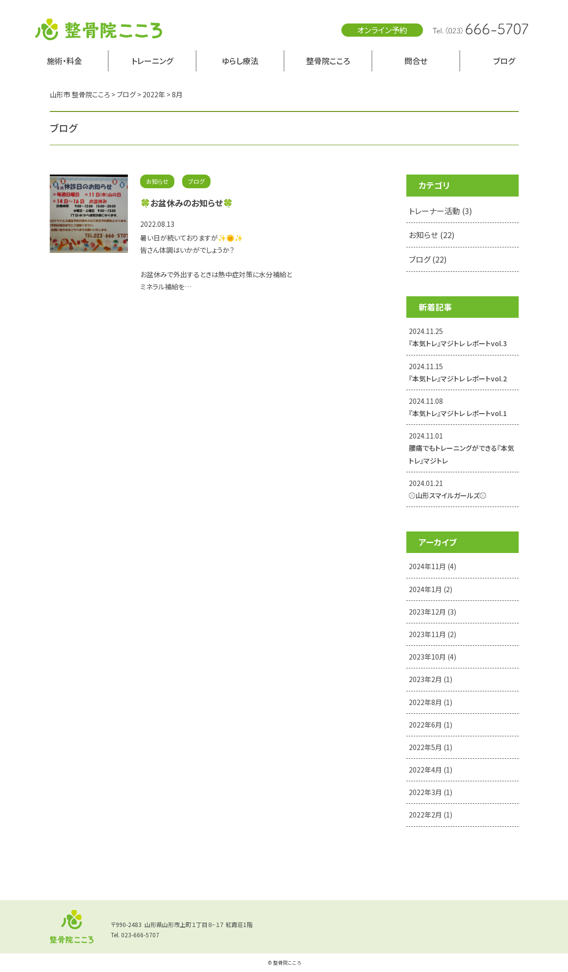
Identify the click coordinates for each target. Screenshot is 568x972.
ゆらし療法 (240, 60)
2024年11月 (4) (432, 566)
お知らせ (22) (432, 235)
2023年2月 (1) (430, 679)
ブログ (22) (428, 259)
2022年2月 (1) (430, 814)
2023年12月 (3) (432, 612)
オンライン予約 (382, 30)
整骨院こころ (328, 60)
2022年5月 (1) (430, 747)
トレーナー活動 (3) (440, 211)
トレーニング (152, 60)
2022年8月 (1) (430, 702)
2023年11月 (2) (432, 634)
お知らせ (157, 181)
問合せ (415, 60)
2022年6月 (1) (430, 724)
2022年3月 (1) (430, 792)
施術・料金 (64, 60)
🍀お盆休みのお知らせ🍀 (186, 203)
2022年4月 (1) (430, 769)
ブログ (504, 60)
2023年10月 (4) (432, 657)
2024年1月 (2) (430, 589)
